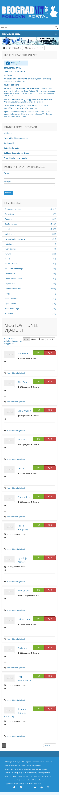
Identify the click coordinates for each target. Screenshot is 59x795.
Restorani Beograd (38, 780)
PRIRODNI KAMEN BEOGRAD (16, 79)
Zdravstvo (9, 313)
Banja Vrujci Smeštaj (27, 783)
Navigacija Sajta (29, 34)
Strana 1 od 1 (50, 745)
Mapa (41, 339)
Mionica (31, 776)
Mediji (7, 259)
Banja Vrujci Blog (39, 776)
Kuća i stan (9, 244)
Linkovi (30, 780)
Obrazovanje (10, 274)
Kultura (8, 254)
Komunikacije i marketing (15, 239)
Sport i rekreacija (11, 298)
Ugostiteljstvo (10, 303)
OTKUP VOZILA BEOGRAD (14, 71)
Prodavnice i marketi (13, 288)
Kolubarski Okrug (32, 773)
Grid (33, 339)
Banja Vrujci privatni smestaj (13, 776)
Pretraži (8, 193)
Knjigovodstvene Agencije (13, 783)
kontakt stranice (30, 108)
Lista (26, 339)
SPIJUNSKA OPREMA (12, 99)
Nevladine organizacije (14, 269)
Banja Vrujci (22, 773)
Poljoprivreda (10, 284)
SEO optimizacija (41, 769)
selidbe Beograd (19, 111)
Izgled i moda (10, 234)
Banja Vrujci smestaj (44, 773)
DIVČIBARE (8, 75)
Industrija (8, 229)
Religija (8, 293)
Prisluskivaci (9, 102)
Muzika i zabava (11, 264)
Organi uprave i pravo (13, 279)
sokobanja (8, 773)
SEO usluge (15, 773)
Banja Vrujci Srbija (22, 780)
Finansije (8, 219)
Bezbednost (9, 214)
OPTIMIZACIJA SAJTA (12, 68)
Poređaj (50, 339)
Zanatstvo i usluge (12, 308)
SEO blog (25, 776)
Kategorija (8, 181)
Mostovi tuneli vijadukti (34, 48)
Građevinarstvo (15, 48)
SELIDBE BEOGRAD (11, 85)
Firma (6, 173)
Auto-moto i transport (13, 209)
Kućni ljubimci (10, 249)
